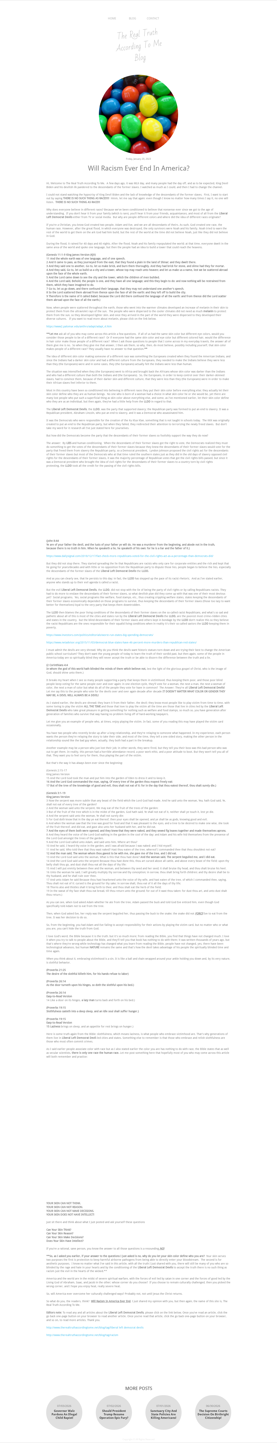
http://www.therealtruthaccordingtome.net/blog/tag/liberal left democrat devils (95, 1327)
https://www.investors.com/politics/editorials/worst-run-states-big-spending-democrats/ (99, 634)
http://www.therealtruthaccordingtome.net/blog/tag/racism (82, 1335)
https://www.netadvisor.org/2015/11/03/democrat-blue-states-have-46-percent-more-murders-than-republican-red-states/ (121, 642)
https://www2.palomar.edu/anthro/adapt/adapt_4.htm (79, 326)
